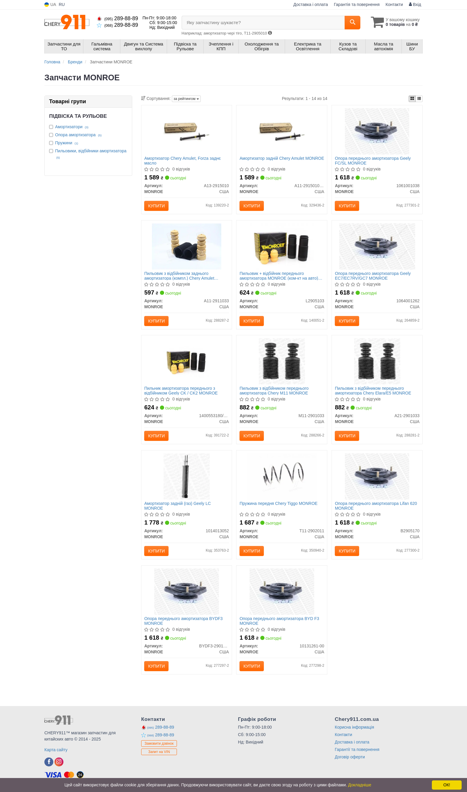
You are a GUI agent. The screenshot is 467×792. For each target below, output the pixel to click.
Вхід (415, 4)
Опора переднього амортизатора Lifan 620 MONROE (376, 506)
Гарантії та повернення (357, 749)
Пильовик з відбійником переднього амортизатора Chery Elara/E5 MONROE (373, 390)
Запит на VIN (159, 752)
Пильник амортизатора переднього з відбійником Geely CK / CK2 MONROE (181, 390)
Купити (156, 206)
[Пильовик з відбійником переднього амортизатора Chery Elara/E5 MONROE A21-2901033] (377, 361)
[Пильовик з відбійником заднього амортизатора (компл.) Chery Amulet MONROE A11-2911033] (186, 246)
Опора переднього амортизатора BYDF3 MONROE (183, 621)
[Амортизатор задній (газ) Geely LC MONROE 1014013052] (187, 476)
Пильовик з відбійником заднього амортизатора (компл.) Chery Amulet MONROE (179, 275)
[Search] (352, 22)
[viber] (48, 762)
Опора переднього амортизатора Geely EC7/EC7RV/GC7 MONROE (373, 275)
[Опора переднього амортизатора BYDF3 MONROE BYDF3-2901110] (186, 591)
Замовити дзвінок (159, 744)
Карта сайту (56, 750)
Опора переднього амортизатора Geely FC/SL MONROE (373, 160)
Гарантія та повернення (357, 4)
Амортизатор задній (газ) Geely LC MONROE (177, 506)
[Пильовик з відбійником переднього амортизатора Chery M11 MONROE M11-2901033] (282, 361)
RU (62, 4)
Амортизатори (71, 126)
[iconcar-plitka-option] (412, 99)
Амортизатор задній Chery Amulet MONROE (281, 158)
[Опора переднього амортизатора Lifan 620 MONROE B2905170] (377, 476)
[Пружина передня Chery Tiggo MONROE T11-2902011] (281, 476)
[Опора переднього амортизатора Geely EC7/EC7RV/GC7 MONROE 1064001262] (377, 246)
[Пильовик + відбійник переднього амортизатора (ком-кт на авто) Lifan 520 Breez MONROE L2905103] (282, 246)
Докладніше (359, 784)
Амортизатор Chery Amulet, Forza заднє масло (182, 160)
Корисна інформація (354, 727)
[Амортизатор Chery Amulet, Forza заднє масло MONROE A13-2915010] (186, 131)
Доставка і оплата (310, 4)
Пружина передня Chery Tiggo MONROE (278, 503)
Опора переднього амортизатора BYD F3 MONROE (279, 621)
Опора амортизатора (78, 134)
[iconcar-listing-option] (419, 99)
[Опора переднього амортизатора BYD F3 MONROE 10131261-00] (282, 591)
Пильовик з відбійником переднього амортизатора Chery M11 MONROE (274, 390)
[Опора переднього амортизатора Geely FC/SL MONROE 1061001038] (377, 131)
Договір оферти (350, 757)
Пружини (66, 142)
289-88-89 (117, 18)
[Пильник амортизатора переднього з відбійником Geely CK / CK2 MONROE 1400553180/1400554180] (187, 361)
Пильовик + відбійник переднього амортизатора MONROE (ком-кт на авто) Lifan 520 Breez (278, 275)
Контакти (394, 4)
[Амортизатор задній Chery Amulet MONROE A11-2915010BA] (282, 131)
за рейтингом (186, 99)
